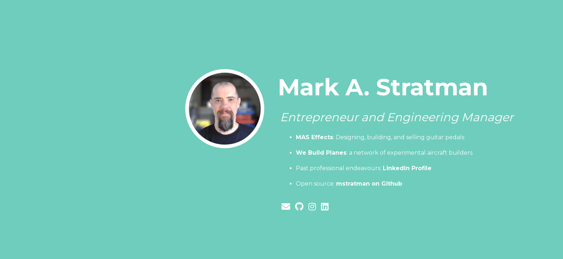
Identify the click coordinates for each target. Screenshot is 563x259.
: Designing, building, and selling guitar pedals (380, 137)
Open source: (349, 183)
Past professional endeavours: (364, 168)
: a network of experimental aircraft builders (384, 152)
